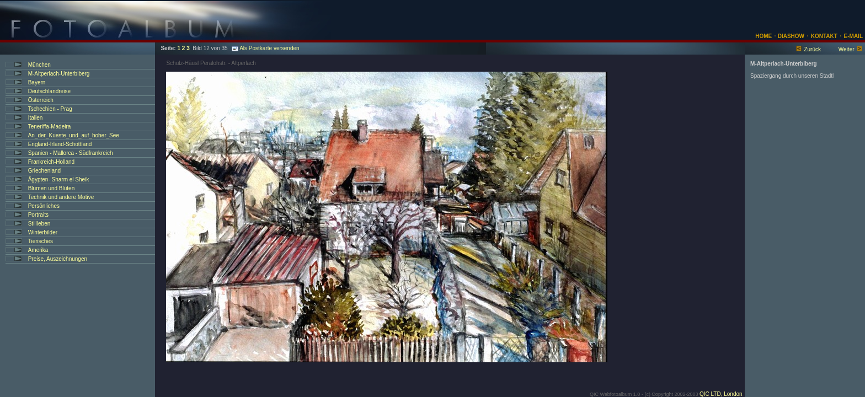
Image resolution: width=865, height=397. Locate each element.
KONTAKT (824, 36)
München (39, 65)
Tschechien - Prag (50, 109)
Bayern (37, 82)
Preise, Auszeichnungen (57, 259)
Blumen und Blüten (51, 188)
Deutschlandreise (49, 91)
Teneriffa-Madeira (49, 127)
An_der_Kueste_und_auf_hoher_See (73, 135)
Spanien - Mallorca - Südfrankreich (70, 153)
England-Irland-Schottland (60, 144)
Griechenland (44, 171)
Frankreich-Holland (51, 162)
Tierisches (40, 241)
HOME (763, 36)
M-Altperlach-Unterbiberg (59, 74)
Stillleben (39, 224)
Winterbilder (42, 232)
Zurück (812, 49)
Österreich (41, 100)
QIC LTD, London (721, 394)
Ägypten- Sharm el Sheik (58, 179)
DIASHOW (790, 36)
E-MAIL (853, 36)
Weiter (847, 49)
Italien (35, 118)
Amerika (38, 250)
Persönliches (44, 206)
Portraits (38, 215)
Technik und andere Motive (61, 197)
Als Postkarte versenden (265, 48)
